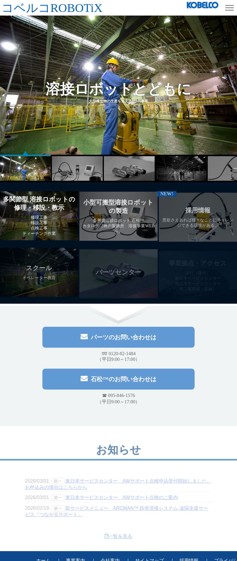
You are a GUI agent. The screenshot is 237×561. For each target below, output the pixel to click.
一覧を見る (118, 537)
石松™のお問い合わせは (118, 380)
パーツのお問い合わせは (118, 338)
